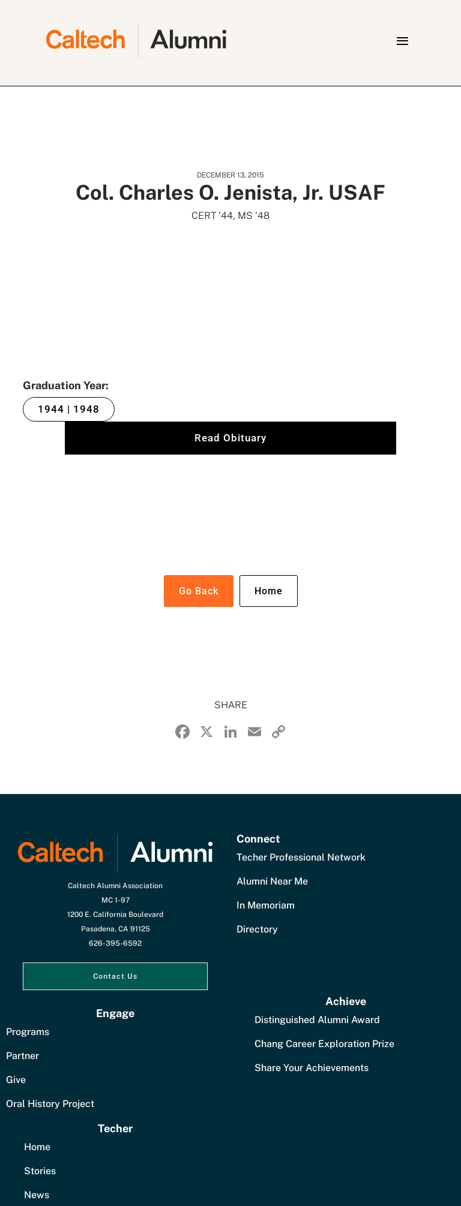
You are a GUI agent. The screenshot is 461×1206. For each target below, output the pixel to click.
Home (269, 591)
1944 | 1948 (69, 409)
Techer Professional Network (301, 857)
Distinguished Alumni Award (317, 1019)
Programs (27, 1031)
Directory (257, 929)
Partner (22, 1055)
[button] (402, 41)
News (36, 1195)
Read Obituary (230, 438)
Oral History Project (50, 1103)
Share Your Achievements (312, 1067)
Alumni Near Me (272, 881)
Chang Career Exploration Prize (324, 1043)
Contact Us (115, 976)
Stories (40, 1171)
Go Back (198, 591)
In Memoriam (266, 905)
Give (16, 1079)
